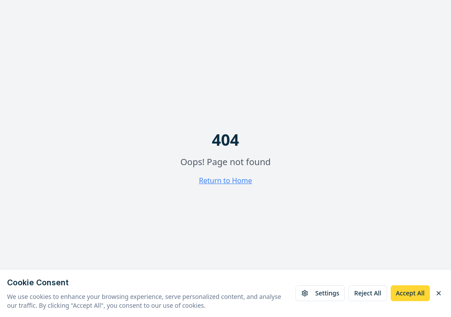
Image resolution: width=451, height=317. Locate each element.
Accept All (410, 293)
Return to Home (225, 180)
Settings (320, 293)
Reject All (367, 293)
